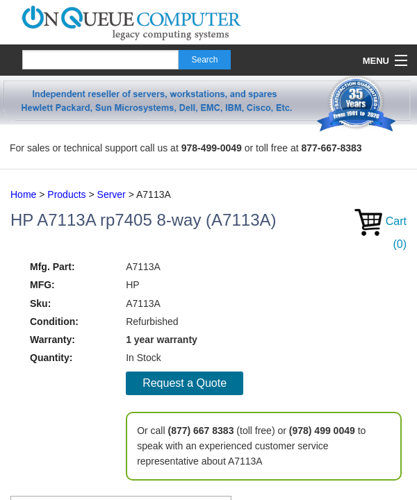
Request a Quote (184, 383)
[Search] (100, 59)
